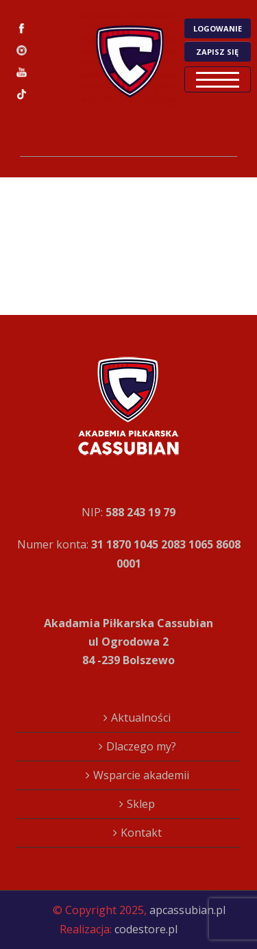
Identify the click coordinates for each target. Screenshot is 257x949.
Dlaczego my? (141, 746)
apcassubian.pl (187, 910)
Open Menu (217, 79)
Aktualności (141, 717)
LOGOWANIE (217, 28)
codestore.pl (146, 929)
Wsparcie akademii (141, 775)
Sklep (141, 803)
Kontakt (141, 832)
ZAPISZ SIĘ (217, 52)
